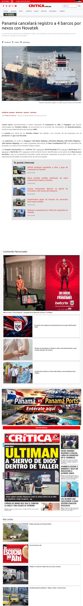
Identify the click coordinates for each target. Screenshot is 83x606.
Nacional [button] (14, 11)
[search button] (79, 5)
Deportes (29, 11)
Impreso (62, 11)
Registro (19, 112)
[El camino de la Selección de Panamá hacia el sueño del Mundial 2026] (17, 326)
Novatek (33, 112)
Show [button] (21, 11)
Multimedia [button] (52, 11)
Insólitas (44, 11)
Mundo (36, 11)
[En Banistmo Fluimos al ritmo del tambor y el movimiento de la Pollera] (18, 372)
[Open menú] (12, 1)
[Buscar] (70, 5)
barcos (26, 112)
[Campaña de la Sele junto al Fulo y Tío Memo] (41, 283)
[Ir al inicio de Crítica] (41, 5)
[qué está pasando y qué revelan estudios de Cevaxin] (18, 349)
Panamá (11, 112)
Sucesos (5, 11)
